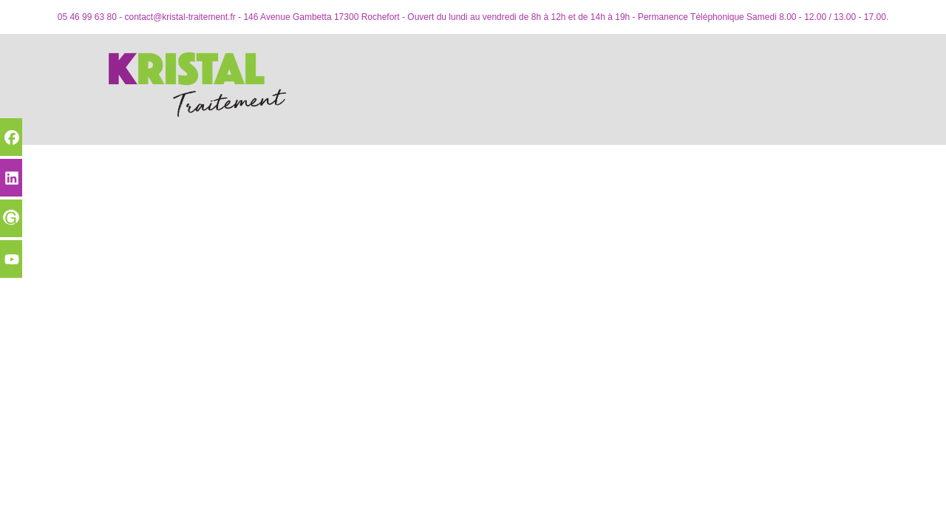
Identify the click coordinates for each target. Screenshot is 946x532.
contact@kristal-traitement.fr (180, 17)
